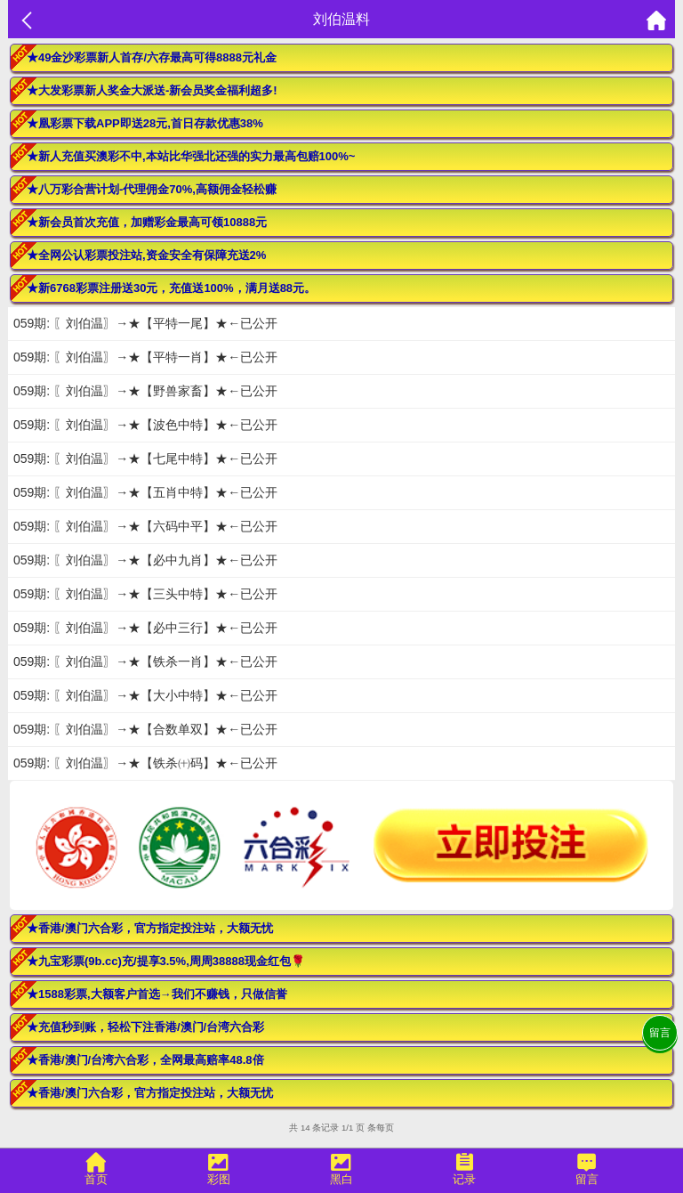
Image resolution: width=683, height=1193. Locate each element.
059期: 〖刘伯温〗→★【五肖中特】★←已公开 (145, 492)
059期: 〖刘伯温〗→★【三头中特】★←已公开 (145, 594)
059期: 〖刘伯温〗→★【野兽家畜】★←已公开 (145, 391)
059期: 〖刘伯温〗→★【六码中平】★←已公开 (145, 526)
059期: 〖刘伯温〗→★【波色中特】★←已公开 (145, 425)
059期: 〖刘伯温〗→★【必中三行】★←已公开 (145, 628)
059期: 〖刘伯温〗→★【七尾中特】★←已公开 (145, 458)
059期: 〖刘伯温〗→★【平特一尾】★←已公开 (145, 323)
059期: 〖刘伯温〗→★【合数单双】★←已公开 (145, 729)
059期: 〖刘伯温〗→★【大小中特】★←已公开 (145, 695)
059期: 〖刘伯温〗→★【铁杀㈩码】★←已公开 (145, 763)
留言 (660, 1033)
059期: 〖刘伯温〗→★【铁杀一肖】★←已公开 (145, 661)
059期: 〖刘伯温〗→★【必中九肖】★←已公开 (145, 560)
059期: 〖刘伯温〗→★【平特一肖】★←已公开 (145, 357)
